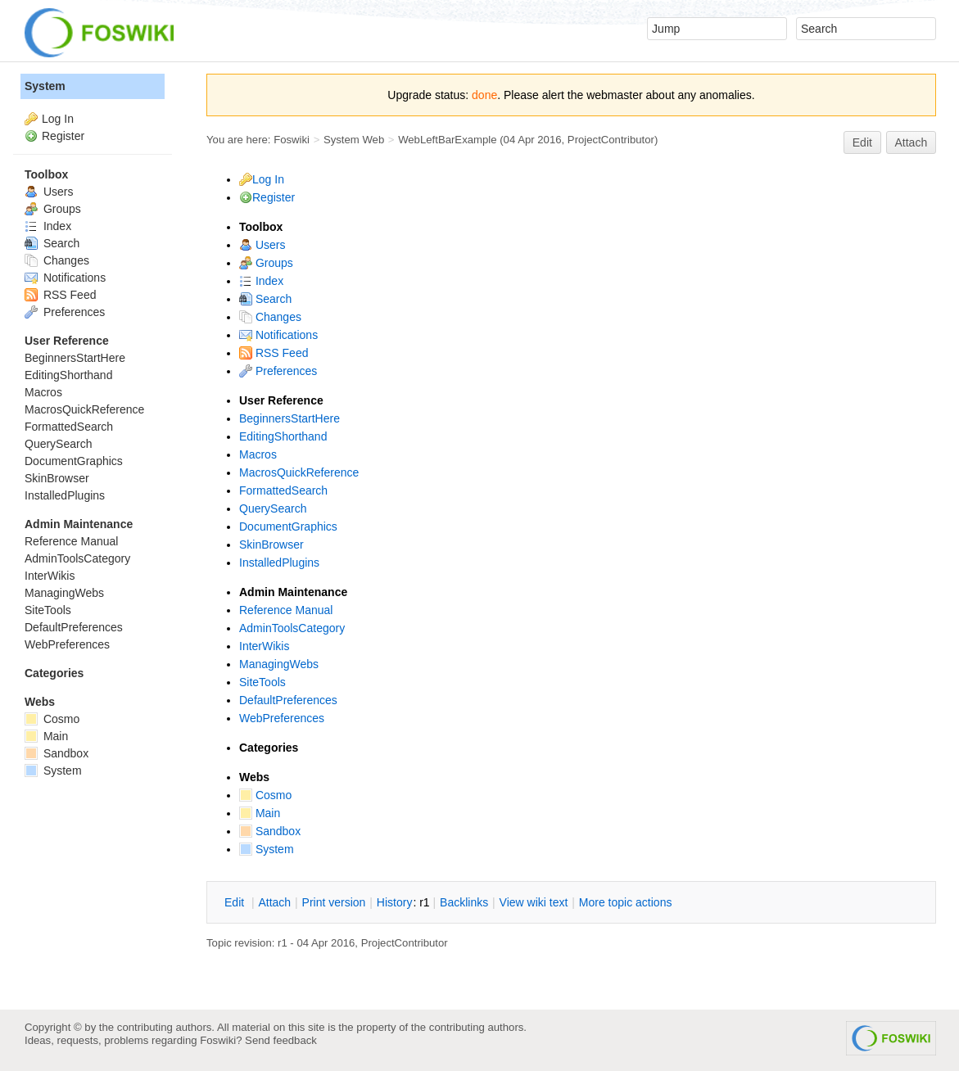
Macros (258, 454)
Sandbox (270, 831)
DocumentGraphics (288, 526)
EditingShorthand (283, 436)
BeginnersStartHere (289, 418)
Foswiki (292, 139)
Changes (270, 316)
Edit (862, 142)
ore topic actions (625, 902)
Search (265, 298)
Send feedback (281, 1040)
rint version (334, 902)
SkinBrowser (271, 544)
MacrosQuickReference (299, 472)
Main (259, 813)
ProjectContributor (611, 139)
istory (395, 902)
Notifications (278, 334)
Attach (911, 142)
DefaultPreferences (288, 700)
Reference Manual (285, 610)
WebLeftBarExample (447, 139)
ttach (274, 902)
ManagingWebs (279, 664)
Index (261, 280)
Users (262, 244)
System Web (353, 139)
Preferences (278, 370)
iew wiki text (534, 902)
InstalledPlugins (279, 562)
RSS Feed (273, 352)
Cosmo (265, 795)
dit (235, 902)
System (266, 849)
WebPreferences (281, 718)
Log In (268, 179)
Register (273, 197)
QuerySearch (272, 508)
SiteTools (262, 682)
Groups (266, 262)
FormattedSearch (283, 490)
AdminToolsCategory (292, 628)
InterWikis (264, 646)
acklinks (464, 902)
